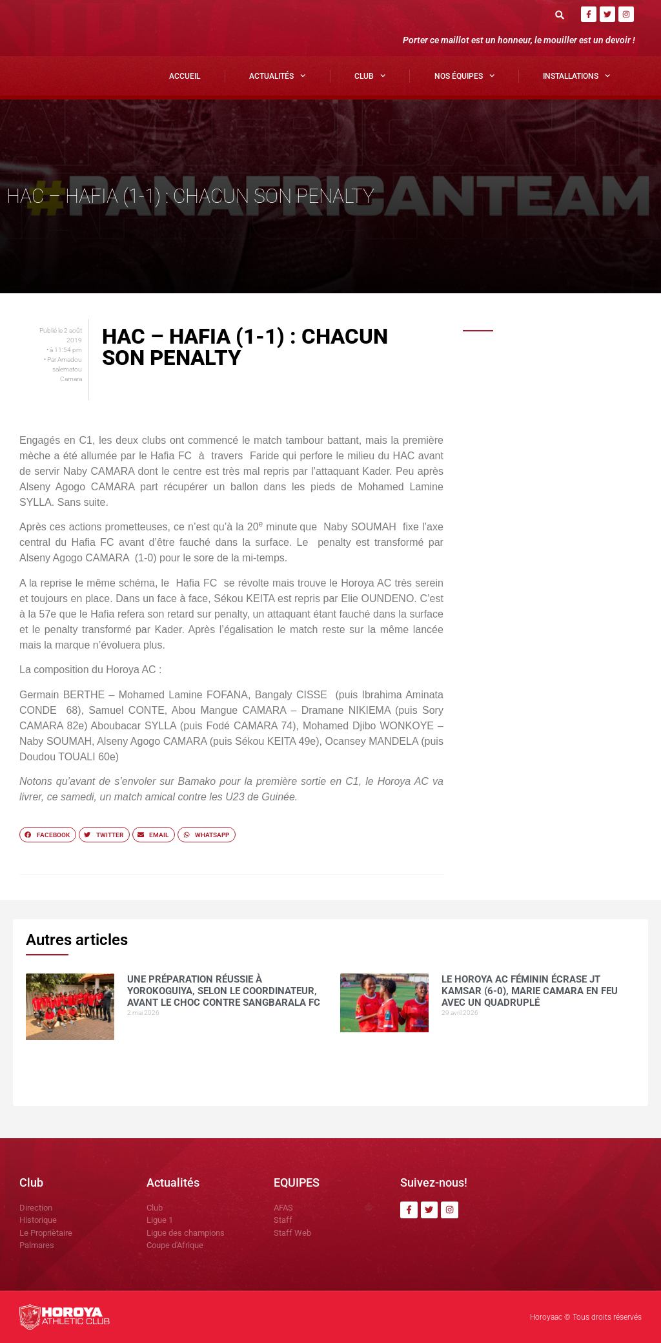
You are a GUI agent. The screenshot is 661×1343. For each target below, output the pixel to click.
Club (369, 76)
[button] (560, 14)
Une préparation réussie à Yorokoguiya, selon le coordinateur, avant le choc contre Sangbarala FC (565, 370)
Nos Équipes (464, 76)
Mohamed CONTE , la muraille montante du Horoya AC (566, 608)
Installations (576, 76)
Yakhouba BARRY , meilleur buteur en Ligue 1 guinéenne (563, 547)
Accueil (184, 76)
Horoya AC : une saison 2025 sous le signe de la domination (569, 486)
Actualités (277, 76)
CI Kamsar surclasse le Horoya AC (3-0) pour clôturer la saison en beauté (572, 738)
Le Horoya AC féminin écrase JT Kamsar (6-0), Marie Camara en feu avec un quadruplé (569, 429)
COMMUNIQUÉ (534, 665)
